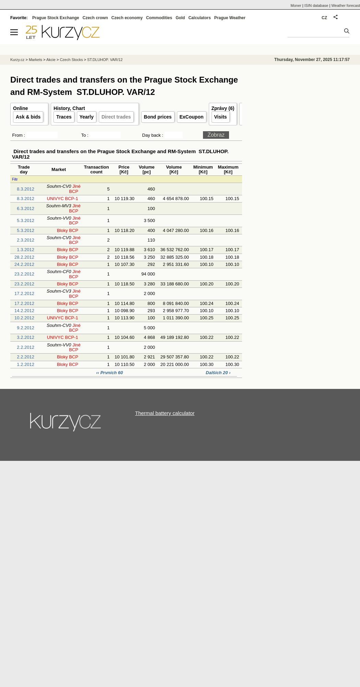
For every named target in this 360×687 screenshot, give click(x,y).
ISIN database (316, 5)
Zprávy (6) (223, 108)
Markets (35, 60)
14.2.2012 (24, 310)
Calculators (199, 17)
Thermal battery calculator (164, 413)
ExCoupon (192, 117)
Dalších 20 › (218, 372)
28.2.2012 (24, 257)
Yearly (87, 117)
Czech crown (95, 17)
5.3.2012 (25, 220)
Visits (220, 117)
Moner (296, 5)
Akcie (51, 60)
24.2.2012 (24, 264)
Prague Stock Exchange (55, 17)
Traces (63, 117)
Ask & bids (28, 117)
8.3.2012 (25, 189)
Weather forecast (345, 5)
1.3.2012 (25, 249)
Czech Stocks (71, 60)
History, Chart (69, 108)
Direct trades (116, 117)
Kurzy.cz (17, 60)
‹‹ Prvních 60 (110, 372)
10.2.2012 (24, 317)
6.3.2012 (25, 208)
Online (20, 108)
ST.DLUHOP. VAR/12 (105, 60)
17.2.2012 (24, 293)
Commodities (159, 17)
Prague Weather (229, 17)
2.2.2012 (25, 347)
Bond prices (158, 117)
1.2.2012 (25, 364)
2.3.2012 (25, 240)
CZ (324, 17)
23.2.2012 (24, 274)
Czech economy (127, 17)
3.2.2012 (25, 337)
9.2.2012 (25, 327)
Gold (180, 17)
